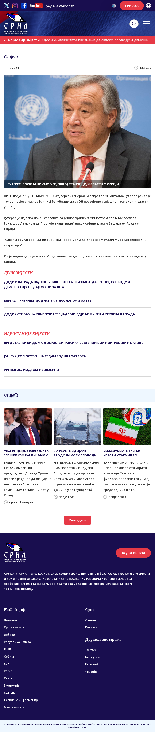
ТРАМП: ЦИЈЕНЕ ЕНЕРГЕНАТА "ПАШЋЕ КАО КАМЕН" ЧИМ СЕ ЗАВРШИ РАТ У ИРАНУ (27, 453)
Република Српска (17, 642)
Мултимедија (14, 707)
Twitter (90, 650)
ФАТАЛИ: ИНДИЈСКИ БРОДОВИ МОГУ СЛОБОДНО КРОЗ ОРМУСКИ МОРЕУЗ (76, 453)
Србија (9, 656)
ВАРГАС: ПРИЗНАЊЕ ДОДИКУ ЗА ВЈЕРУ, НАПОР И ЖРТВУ (48, 301)
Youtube (91, 672)
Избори (9, 635)
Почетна (10, 620)
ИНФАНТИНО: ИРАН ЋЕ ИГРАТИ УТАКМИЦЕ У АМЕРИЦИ (121, 453)
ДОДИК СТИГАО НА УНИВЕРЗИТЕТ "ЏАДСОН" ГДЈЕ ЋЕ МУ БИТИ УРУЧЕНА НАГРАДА (69, 314)
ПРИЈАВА (132, 6)
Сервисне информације (21, 700)
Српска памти (14, 627)
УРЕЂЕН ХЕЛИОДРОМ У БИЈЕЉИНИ (31, 370)
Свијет (9, 678)
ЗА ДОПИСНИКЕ (133, 553)
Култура (10, 693)
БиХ (6, 664)
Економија (12, 685)
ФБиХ (8, 649)
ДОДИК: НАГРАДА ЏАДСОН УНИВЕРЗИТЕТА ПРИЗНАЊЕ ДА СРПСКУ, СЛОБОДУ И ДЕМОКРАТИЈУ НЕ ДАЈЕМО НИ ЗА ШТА (67, 284)
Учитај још (77, 520)
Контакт (91, 627)
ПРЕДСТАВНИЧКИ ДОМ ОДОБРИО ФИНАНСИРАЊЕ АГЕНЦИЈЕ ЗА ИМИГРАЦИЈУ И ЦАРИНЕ (73, 343)
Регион (9, 671)
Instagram (92, 657)
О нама (90, 620)
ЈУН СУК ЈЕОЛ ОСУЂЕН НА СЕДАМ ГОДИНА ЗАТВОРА (45, 356)
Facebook (92, 664)
